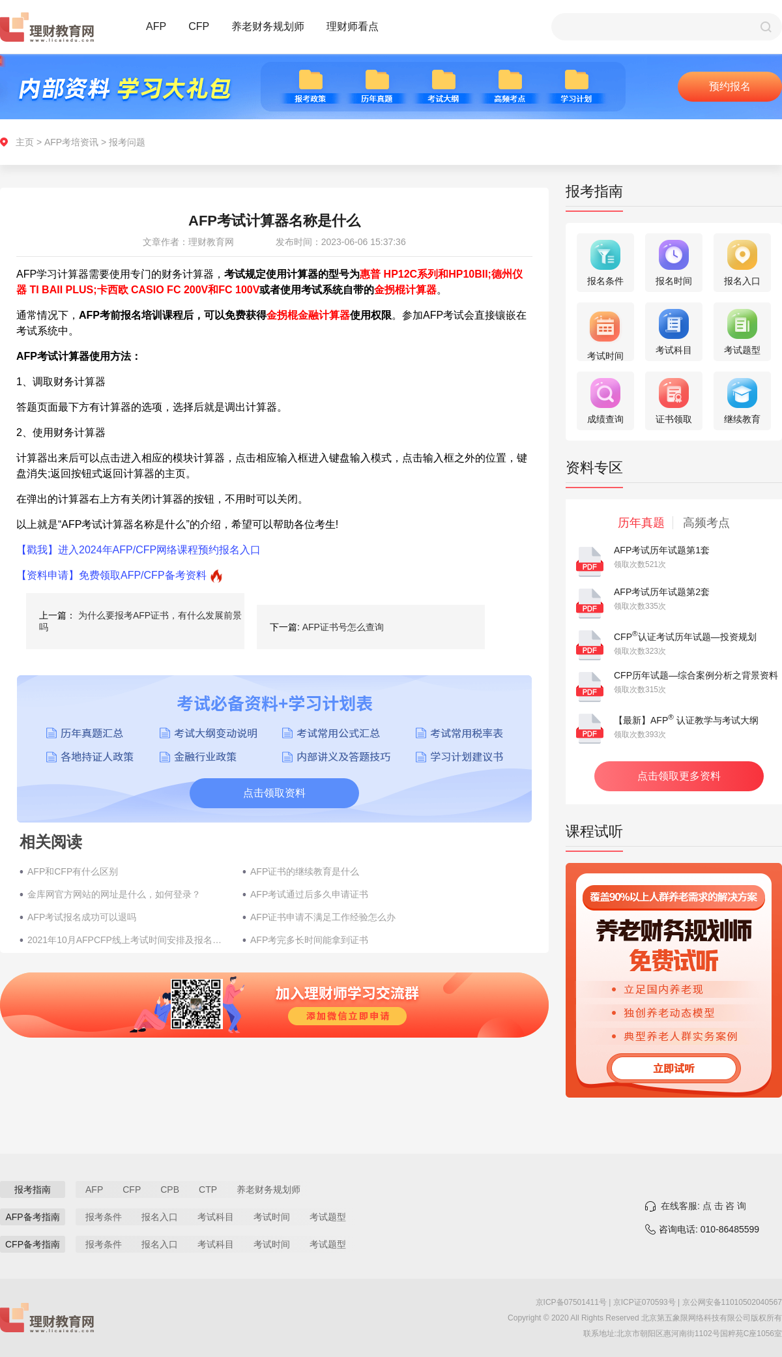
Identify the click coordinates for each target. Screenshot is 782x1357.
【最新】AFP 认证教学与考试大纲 (686, 720)
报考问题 (127, 142)
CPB (169, 1189)
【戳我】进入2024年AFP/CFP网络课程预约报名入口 (138, 549)
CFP (198, 26)
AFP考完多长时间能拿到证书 (309, 940)
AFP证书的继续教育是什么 (304, 871)
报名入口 (159, 1217)
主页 (25, 142)
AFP (156, 26)
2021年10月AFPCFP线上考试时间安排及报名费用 (128, 940)
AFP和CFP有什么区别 (72, 871)
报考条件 (103, 1217)
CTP (208, 1189)
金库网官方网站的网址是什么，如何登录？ (114, 894)
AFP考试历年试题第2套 (662, 592)
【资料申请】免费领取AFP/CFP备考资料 (111, 575)
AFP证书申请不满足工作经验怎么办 (323, 917)
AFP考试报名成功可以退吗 (81, 917)
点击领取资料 (274, 792)
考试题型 (328, 1217)
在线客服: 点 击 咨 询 (703, 1206)
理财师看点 (352, 26)
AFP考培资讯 (71, 142)
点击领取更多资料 (679, 775)
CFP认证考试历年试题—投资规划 (685, 637)
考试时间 (271, 1217)
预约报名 (730, 86)
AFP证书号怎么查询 (343, 627)
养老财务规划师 (267, 26)
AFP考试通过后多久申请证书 (309, 894)
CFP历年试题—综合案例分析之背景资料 (696, 675)
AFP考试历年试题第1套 (662, 550)
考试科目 (215, 1217)
